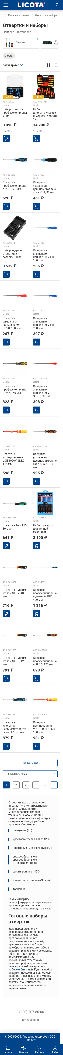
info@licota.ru (30, 1020)
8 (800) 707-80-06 (30, 1012)
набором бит (16, 969)
